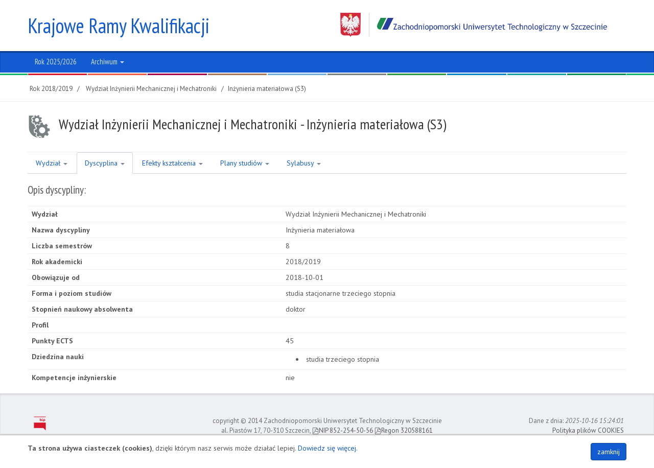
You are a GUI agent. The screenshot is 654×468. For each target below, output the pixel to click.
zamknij (608, 451)
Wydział (51, 163)
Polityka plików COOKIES (588, 430)
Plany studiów (244, 163)
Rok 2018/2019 (51, 88)
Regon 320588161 (404, 430)
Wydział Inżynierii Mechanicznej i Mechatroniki (151, 88)
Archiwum (107, 61)
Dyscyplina (105, 163)
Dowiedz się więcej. (328, 448)
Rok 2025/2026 (56, 61)
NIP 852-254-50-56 (342, 430)
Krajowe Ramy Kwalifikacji (118, 25)
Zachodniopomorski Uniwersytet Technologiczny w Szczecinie (473, 25)
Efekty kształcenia (172, 163)
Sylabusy (304, 163)
